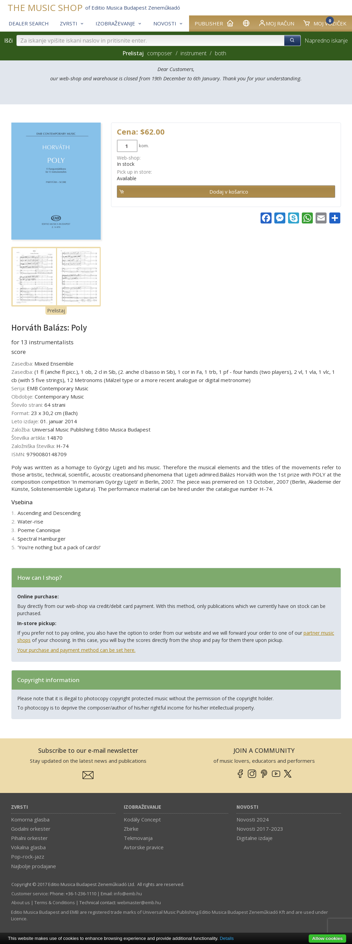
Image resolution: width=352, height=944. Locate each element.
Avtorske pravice (144, 847)
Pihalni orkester (29, 837)
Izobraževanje (142, 807)
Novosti (247, 807)
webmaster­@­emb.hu (139, 902)
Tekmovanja (138, 837)
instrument (193, 53)
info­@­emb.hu (128, 893)
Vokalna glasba (28, 847)
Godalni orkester (31, 828)
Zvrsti (19, 807)
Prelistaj (56, 310)
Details (227, 938)
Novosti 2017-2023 (259, 828)
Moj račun (276, 23)
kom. (144, 145)
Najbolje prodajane (33, 866)
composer (159, 53)
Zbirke (131, 828)
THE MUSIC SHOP (45, 7)
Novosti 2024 (252, 819)
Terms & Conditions (54, 902)
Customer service (29, 893)
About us (20, 902)
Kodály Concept (142, 819)
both (220, 53)
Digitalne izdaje (254, 837)
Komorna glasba (30, 819)
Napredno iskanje (326, 40)
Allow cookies (327, 938)
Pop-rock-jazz (27, 856)
